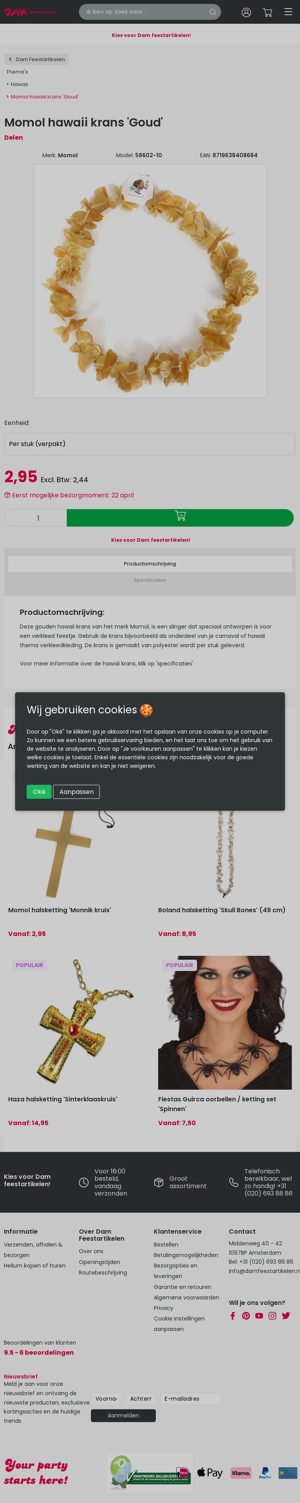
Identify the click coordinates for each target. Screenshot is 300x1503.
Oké (39, 791)
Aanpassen (76, 791)
